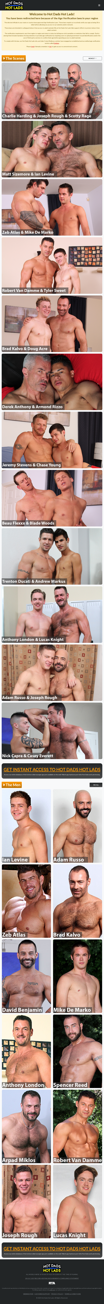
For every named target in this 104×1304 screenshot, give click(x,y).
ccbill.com (52, 1290)
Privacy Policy (57, 1294)
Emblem (56, 43)
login (32, 46)
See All (96, 785)
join (50, 46)
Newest (92, 58)
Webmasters (28, 1294)
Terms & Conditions (73, 1294)
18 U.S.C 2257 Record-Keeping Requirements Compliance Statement (52, 1278)
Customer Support (42, 1294)
